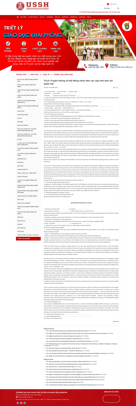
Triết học (20, 217)
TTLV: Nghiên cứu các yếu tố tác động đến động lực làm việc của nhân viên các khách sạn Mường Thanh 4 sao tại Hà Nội (76, 333)
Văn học (19, 224)
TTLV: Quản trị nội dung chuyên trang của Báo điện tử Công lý (61, 382)
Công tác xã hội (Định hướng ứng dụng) (27, 106)
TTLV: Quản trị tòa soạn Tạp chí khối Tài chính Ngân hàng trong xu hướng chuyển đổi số (67, 364)
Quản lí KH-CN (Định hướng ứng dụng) (27, 181)
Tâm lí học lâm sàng (23, 203)
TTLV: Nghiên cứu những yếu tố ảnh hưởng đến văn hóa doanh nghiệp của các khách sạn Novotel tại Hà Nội (72, 374)
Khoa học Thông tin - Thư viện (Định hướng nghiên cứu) (26, 129)
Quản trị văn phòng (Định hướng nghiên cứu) (27, 186)
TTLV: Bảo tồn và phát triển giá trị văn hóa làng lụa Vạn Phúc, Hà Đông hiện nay (65, 372)
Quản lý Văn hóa (22, 176)
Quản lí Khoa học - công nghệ (26, 173)
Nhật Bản (20, 166)
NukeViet (54, 399)
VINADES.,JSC (65, 399)
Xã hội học (20, 231)
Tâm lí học (20, 199)
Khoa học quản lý (22, 125)
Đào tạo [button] (57, 17)
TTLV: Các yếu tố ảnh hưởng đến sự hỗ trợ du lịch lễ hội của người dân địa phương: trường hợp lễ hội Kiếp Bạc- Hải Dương (76, 353)
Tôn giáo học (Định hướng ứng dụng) (27, 212)
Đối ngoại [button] (82, 17)
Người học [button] (65, 17)
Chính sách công (22, 114)
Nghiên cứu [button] (73, 17)
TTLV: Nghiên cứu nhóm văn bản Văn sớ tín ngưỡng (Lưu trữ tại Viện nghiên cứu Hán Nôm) (68, 356)
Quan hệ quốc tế (22, 169)
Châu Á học (20, 111)
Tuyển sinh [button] (49, 17)
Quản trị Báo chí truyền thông (27, 196)
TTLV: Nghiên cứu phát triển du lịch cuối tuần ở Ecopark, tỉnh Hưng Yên (63, 336)
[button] (111, 4)
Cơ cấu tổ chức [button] (33, 17)
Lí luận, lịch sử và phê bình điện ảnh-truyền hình (27, 143)
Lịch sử (19, 139)
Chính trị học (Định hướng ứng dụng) (27, 96)
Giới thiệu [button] (23, 17)
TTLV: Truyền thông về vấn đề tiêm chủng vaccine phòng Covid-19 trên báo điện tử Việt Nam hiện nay (71, 385)
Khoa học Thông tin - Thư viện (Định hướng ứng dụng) (26, 135)
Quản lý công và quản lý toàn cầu (28, 235)
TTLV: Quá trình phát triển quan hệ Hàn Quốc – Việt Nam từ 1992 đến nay (64, 350)
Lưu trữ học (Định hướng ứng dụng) (26, 154)
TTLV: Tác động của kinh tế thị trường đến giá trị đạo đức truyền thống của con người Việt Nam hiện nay (71, 377)
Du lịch (19, 118)
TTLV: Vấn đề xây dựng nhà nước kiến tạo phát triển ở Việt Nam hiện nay (64, 338)
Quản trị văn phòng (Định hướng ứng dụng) (27, 191)
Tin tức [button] (42, 17)
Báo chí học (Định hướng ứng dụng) (26, 85)
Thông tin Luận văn (23, 238)
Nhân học (20, 162)
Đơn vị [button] (89, 17)
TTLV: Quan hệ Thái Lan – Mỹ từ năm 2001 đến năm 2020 (60, 366)
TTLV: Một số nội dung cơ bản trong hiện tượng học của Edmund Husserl (63, 369)
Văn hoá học (21, 220)
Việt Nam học (21, 228)
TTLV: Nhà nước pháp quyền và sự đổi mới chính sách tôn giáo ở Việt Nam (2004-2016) (67, 361)
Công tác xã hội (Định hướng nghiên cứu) (26, 101)
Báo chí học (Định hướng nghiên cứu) (27, 80)
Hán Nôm (20, 121)
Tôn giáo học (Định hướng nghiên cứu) (28, 207)
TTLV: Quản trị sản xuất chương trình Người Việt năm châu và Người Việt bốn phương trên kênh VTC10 (71, 379)
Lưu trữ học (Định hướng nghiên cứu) (27, 149)
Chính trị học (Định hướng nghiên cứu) (28, 91)
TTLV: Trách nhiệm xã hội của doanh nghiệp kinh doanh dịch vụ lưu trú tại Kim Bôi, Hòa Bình (68, 341)
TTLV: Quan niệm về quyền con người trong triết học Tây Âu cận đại (62, 348)
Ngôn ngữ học (21, 159)
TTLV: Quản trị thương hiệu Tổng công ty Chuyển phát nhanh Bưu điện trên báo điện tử (67, 331)
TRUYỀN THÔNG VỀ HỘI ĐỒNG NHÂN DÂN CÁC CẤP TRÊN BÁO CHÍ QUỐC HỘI (77, 106)
